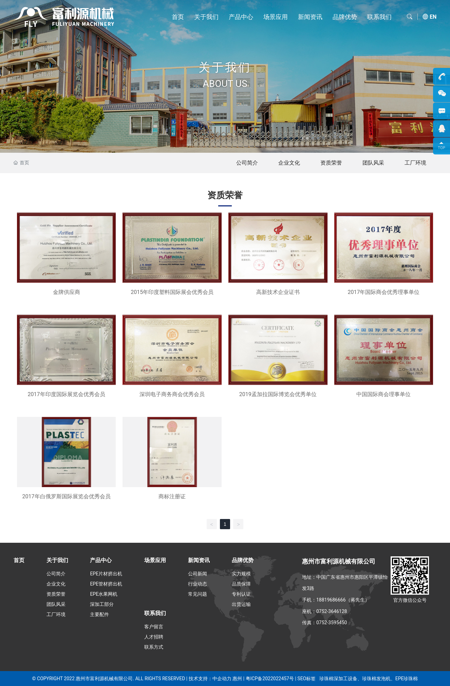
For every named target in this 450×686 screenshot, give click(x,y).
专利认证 (241, 594)
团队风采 (373, 163)
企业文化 (289, 163)
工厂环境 (415, 163)
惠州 (237, 678)
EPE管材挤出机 (106, 584)
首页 (178, 16)
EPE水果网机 (103, 594)
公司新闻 (197, 573)
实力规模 (241, 573)
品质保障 (241, 584)
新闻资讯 (310, 16)
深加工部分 (102, 604)
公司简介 (247, 163)
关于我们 (206, 16)
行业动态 (197, 584)
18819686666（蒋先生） (343, 599)
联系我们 (379, 16)
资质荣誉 (331, 163)
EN (433, 17)
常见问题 (197, 594)
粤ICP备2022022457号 (270, 678)
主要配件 (99, 614)
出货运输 (241, 604)
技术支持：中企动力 (210, 678)
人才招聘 (153, 636)
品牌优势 (345, 16)
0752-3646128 (331, 611)
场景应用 (275, 16)
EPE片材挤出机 (106, 573)
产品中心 (241, 16)
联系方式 (153, 647)
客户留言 (153, 626)
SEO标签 (306, 678)
